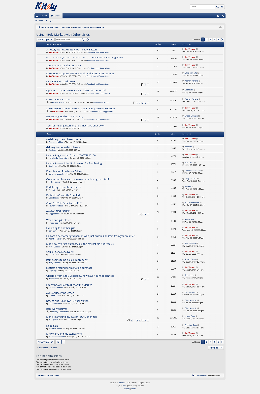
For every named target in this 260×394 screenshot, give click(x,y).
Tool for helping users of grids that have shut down (75, 125)
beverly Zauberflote (60, 312)
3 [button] (210, 39)
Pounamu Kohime (56, 142)
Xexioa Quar (190, 316)
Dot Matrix (189, 90)
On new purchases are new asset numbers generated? (77, 179)
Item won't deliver (56, 308)
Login (50, 21)
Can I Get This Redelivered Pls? (64, 203)
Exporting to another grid (60, 228)
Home (44, 16)
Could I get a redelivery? (60, 251)
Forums (57, 16)
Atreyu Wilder (54, 263)
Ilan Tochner (54, 52)
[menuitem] (218, 15)
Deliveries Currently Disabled (63, 195)
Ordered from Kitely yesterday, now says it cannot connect (80, 275)
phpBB (121, 383)
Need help (52, 325)
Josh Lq (52, 190)
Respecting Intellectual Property (64, 116)
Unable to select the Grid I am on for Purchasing (74, 163)
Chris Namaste (191, 73)
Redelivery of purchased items (63, 187)
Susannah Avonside (57, 337)
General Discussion (101, 102)
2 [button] (206, 39)
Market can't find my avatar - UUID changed (71, 316)
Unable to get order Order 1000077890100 (71, 155)
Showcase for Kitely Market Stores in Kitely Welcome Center (80, 108)
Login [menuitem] (224, 16)
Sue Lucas (53, 166)
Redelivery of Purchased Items (63, 139)
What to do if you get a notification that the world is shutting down (84, 57)
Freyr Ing (52, 271)
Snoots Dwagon (191, 116)
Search (40, 21)
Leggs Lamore (54, 214)
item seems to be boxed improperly (67, 259)
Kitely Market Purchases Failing (64, 171)
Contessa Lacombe (57, 174)
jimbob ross (53, 223)
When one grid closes (58, 220)
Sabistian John (55, 329)
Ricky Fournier (55, 182)
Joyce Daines (54, 247)
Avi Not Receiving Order (60, 292)
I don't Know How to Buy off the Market (69, 284)
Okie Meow (53, 255)
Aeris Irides (53, 279)
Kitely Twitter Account (58, 99)
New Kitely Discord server (61, 81)
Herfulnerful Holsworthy (58, 158)
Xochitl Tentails (55, 239)
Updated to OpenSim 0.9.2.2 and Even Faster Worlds (76, 90)
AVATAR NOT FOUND (58, 211)
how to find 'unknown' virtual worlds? (67, 300)
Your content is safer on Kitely (63, 65)
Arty (124, 386)
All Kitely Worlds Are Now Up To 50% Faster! (71, 49)
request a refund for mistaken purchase (69, 267)
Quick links (37, 16)
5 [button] (218, 39)
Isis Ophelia (53, 319)
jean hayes (53, 231)
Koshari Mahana (191, 81)
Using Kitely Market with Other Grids (63, 34)
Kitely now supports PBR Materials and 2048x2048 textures (80, 73)
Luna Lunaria (54, 198)
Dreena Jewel (54, 296)
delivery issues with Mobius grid (64, 147)
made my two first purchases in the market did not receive (80, 243)
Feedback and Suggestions (98, 52)
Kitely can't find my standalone (64, 333)
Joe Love (52, 150)
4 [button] (214, 39)
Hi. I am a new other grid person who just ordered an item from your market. (90, 235)
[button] (222, 39)
